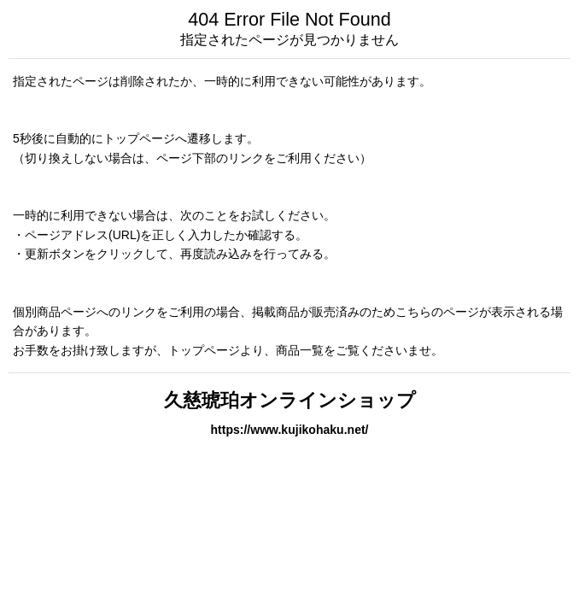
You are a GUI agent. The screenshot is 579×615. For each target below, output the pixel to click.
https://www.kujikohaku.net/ (289, 429)
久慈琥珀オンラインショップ (290, 400)
